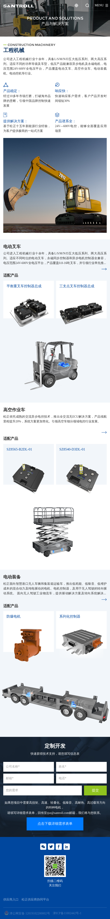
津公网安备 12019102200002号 (27, 913)
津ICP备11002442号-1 (67, 913)
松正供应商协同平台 (35, 899)
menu (99, 5)
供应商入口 (11, 899)
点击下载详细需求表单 (55, 824)
